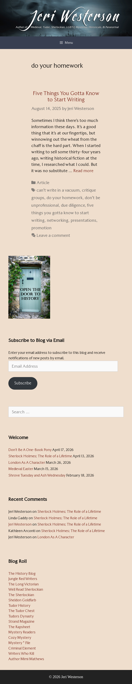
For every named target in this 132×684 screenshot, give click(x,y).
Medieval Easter (20, 469)
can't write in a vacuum (58, 190)
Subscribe (22, 383)
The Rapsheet (19, 627)
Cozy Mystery (19, 637)
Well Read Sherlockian (25, 589)
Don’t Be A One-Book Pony (30, 450)
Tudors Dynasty (21, 616)
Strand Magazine (21, 621)
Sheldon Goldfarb (22, 600)
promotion (41, 227)
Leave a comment (53, 235)
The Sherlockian (21, 595)
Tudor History (19, 605)
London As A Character (26, 462)
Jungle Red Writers (22, 579)
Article (43, 182)
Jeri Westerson (20, 524)
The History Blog (22, 573)
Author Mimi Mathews (26, 659)
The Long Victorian (23, 584)
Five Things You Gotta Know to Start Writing (66, 96)
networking (57, 220)
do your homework (64, 197)
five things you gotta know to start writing (62, 213)
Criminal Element (22, 648)
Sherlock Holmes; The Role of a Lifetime (40, 456)
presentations (83, 220)
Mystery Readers (22, 632)
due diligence (73, 205)
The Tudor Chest (21, 611)
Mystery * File (19, 643)
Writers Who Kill (21, 653)
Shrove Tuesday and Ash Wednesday (36, 475)
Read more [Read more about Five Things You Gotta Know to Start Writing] (83, 170)
